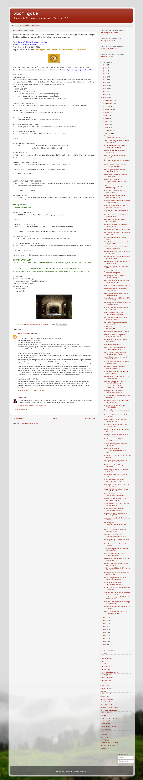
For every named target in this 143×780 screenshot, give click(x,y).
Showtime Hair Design (108, 726)
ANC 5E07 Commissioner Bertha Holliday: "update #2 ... (115, 461)
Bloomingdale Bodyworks (109, 672)
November (108, 103)
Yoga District (105, 748)
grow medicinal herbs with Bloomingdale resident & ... (114, 583)
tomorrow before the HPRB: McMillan (117, 229)
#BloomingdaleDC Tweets (109, 33)
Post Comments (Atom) (30, 423)
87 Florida (104, 653)
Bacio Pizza (105, 661)
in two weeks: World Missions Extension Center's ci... (114, 509)
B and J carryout (106, 658)
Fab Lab (103, 691)
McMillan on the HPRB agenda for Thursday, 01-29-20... (115, 514)
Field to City (105, 696)
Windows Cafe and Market (109, 743)
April (106, 124)
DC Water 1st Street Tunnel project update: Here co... (116, 225)
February (108, 130)
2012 (105, 624)
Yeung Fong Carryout (108, 745)
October (108, 106)
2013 (105, 621)
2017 (105, 92)
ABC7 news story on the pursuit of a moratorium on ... (116, 141)
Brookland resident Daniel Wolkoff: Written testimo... (116, 215)
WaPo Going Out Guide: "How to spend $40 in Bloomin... (115, 578)
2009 (105, 633)
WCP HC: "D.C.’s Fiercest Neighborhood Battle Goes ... (115, 535)
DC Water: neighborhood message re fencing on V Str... (117, 161)
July (106, 115)
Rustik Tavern (105, 724)
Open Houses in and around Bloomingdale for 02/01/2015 (115, 137)
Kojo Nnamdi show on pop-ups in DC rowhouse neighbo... (116, 281)
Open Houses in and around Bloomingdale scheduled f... (114, 494)
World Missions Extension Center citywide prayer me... (115, 175)
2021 (105, 80)
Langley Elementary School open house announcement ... (115, 146)
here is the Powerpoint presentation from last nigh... (116, 323)
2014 (105, 618)
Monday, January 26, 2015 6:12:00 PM (31, 390)
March (107, 127)
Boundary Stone (106, 680)
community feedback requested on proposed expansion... (116, 247)
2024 (105, 71)
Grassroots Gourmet (107, 699)
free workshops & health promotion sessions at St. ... (116, 340)
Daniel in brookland (25, 333)
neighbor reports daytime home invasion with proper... (115, 206)
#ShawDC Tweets (107, 57)
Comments (123, 761)
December (108, 100)
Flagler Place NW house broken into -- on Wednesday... (117, 540)
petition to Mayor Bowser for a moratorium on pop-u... (114, 272)
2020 (105, 83)
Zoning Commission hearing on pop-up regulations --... (116, 564)
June (106, 118)
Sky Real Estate (106, 729)
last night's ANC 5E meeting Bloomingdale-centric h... (113, 391)
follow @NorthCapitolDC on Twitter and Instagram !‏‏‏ (116, 420)
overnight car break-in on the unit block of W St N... (115, 358)
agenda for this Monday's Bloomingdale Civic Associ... (114, 387)
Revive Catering (106, 721)
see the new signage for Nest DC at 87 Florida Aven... (116, 267)
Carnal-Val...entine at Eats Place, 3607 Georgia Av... (115, 191)
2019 (105, 86)
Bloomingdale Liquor (107, 677)
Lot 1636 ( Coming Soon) (109, 707)
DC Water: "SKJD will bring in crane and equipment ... (116, 401)
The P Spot (104, 737)
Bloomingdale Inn (106, 675)
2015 (105, 98)
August (107, 112)
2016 (105, 95)
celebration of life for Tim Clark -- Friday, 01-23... (115, 406)
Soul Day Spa (105, 732)
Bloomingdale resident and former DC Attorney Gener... (117, 377)
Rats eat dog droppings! (112, 344)
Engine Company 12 (107, 688)
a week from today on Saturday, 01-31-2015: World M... (116, 308)
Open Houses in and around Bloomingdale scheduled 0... (114, 313)
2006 (105, 641)
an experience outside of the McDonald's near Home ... (114, 480)
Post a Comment (21, 410)
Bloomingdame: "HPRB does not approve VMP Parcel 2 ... (115, 196)
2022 (105, 77)
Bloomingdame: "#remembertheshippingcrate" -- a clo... (116, 524)
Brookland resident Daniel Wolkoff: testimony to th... (116, 151)
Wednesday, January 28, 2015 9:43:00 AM (32, 405)
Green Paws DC (106, 702)
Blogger (83, 771)
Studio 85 (104, 734)
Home (14, 25)
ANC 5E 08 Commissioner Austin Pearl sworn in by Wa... (115, 612)
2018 (105, 89)
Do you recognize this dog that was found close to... (116, 549)
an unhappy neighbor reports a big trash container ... (116, 372)
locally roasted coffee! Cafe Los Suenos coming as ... (115, 554)
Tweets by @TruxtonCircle (109, 49)
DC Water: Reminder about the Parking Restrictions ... (114, 367)
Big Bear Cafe (105, 669)
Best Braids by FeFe (107, 666)
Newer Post (18, 419)
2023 (105, 74)
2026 (105, 65)
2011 (105, 627)
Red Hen (104, 715)
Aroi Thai (104, 656)
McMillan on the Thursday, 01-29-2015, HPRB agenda (115, 499)
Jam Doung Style (106, 704)
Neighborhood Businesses (30, 25)
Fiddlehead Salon (106, 694)
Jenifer (20, 397)
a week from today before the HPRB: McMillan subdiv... (116, 362)
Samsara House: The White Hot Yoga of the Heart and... (117, 602)
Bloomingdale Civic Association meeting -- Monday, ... (115, 276)
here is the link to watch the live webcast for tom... (115, 220)
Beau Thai (104, 664)
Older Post (90, 419)
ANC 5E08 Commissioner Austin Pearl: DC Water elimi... (115, 348)
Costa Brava (105, 686)
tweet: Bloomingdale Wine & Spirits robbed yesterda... (116, 294)
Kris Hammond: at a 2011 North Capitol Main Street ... (115, 440)
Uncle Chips (105, 740)
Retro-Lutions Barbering (109, 718)
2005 (105, 644)
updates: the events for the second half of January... (116, 435)
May (106, 121)
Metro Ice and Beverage (109, 710)
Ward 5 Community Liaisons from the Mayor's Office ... (116, 243)
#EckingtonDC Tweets (108, 41)
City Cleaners (105, 683)
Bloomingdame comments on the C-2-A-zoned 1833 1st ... (117, 303)
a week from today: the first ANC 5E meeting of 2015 (116, 598)
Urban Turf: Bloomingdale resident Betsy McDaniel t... (116, 490)
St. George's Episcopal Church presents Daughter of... (114, 170)
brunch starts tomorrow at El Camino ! (117, 332)
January (108, 133)
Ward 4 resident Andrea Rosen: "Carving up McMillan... (115, 165)
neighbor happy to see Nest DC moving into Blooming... (115, 382)
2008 (105, 635)
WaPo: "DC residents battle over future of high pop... (115, 530)
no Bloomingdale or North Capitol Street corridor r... (115, 425)
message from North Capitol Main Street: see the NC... (115, 318)
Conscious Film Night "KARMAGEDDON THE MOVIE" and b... (116, 181)
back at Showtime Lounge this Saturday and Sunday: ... (114, 335)
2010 (105, 630)
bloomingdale (26, 13)
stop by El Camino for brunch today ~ (117, 285)
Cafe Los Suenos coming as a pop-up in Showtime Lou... (117, 593)
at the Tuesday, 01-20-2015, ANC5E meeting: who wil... (116, 504)
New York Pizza (106, 713)
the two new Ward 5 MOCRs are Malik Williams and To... (117, 257)
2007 (105, 639)
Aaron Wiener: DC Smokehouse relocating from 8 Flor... (115, 353)
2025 (105, 68)
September (109, 109)
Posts (121, 757)
